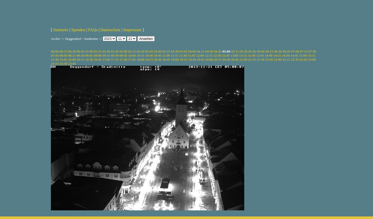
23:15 (55, 63)
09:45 (123, 55)
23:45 (72, 63)
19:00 (175, 59)
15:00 (303, 55)
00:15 (63, 51)
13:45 (260, 55)
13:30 (251, 55)
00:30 (72, 51)
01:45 (115, 51)
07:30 (312, 51)
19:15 (183, 59)
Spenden (78, 30)
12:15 (208, 55)
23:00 (312, 59)
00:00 (55, 51)
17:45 (132, 59)
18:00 (140, 59)
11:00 (166, 55)
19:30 (192, 59)
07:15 (303, 51)
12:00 (200, 55)
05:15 (235, 51)
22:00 (277, 59)
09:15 (106, 55)
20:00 (209, 59)
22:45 (303, 59)
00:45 (80, 51)
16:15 (80, 59)
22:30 (295, 59)
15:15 (311, 55)
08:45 (89, 55)
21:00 (243, 59)
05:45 (252, 51)
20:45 (235, 59)
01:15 (98, 51)
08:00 (63, 55)
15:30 (55, 59)
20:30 (226, 59)
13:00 (234, 55)
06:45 (286, 51)
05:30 (243, 51)
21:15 (252, 59)
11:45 (191, 55)
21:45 (269, 59)
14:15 (277, 55)
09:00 (98, 55)
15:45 (63, 59)
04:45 (217, 51)
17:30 (123, 59)
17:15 (115, 59)
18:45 (166, 59)
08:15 (72, 55)
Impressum (132, 30)
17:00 (106, 59)
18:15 (149, 59)
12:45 (225, 55)
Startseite (60, 30)
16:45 (98, 59)
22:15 (286, 59)
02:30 (140, 51)
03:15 (166, 51)
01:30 (106, 51)
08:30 (80, 55)
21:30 (260, 59)
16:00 (72, 59)
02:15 (132, 51)
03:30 (175, 51)
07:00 (295, 51)
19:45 (200, 59)
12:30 (217, 55)
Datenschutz (111, 30)
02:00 (123, 51)
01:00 (89, 51)
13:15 (243, 55)
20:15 (217, 59)
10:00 (132, 55)
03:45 (183, 51)
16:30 (89, 59)
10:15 (140, 55)
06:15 (269, 51)
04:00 (192, 51)
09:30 (115, 55)
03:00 (157, 51)
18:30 (157, 59)
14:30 (286, 55)
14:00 (268, 55)
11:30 (183, 55)
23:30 (63, 63)
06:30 (278, 51)
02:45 (149, 51)
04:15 (200, 51)
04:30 (209, 51)
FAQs (92, 30)
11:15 (174, 55)
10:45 (157, 55)
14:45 (294, 55)
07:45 (55, 55)
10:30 (149, 55)
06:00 (261, 51)
